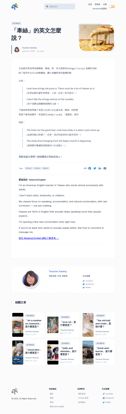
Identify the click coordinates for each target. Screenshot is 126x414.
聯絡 (52, 399)
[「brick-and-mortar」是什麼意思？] (88, 353)
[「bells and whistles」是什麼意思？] (52, 353)
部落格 (97, 4)
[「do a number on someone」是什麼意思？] (17, 325)
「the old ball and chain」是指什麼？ (103, 324)
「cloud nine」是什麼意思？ (33, 352)
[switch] (112, 6)
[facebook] (88, 169)
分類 (105, 4)
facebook (88, 284)
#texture (49, 168)
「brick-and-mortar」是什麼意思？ (103, 352)
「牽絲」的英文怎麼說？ (36, 34)
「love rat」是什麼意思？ (68, 324)
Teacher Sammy (58, 271)
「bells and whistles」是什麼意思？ (68, 352)
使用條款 (82, 403)
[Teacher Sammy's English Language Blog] (26, 6)
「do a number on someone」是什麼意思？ (33, 324)
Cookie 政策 (83, 399)
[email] (104, 169)
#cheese (39, 168)
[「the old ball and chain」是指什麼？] (88, 325)
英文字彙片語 (17, 23)
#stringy (29, 168)
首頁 (90, 4)
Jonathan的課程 (99, 8)
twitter (87, 288)
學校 (52, 403)
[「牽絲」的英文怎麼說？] (96, 38)
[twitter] (94, 169)
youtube (88, 281)
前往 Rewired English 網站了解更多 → (39, 238)
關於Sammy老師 (57, 407)
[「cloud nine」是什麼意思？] (17, 353)
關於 (52, 394)
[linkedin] (99, 169)
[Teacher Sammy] (18, 50)
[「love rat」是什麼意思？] (52, 325)
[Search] (61, 6)
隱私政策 (82, 394)
